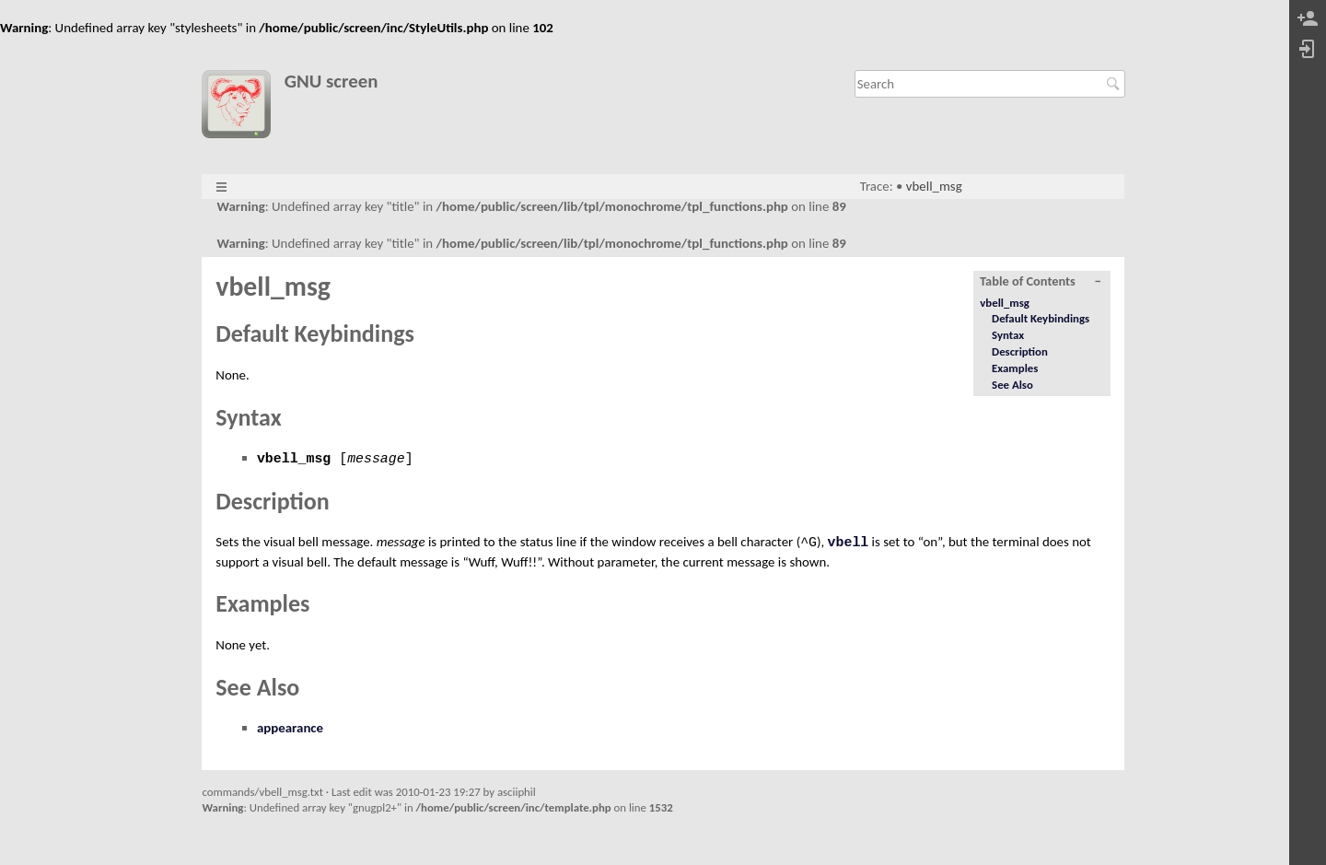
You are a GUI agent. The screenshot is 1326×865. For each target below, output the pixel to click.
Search (1115, 83)
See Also (1012, 385)
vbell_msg (934, 186)
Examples (1015, 368)
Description (1020, 351)
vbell (848, 542)
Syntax (1008, 335)
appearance (290, 727)
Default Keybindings (1040, 318)
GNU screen (331, 81)
